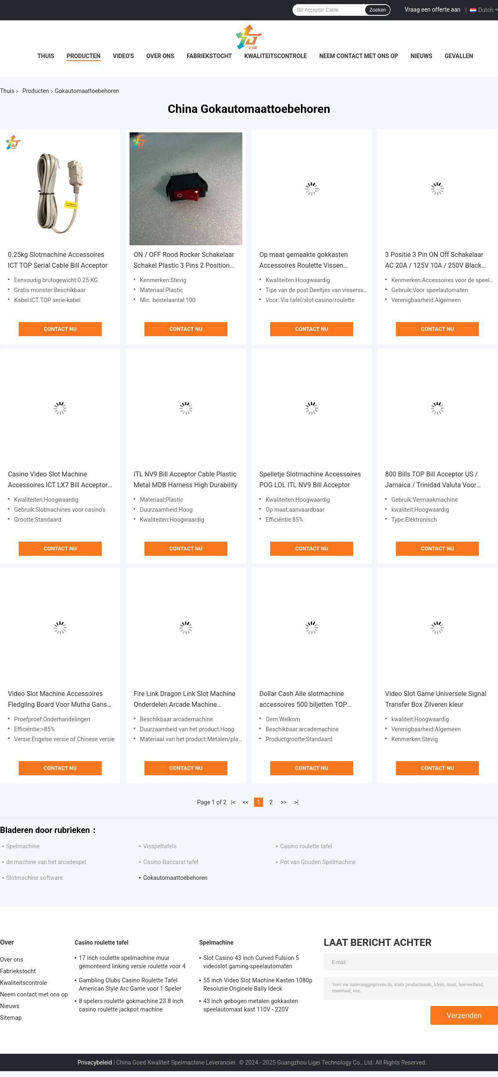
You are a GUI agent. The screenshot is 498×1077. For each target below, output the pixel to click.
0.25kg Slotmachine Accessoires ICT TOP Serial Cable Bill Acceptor (57, 260)
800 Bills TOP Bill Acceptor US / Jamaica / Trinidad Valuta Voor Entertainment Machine (431, 480)
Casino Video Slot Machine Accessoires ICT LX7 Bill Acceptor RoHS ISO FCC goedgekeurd (57, 480)
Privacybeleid (95, 1062)
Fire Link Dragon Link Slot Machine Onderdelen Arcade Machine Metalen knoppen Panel (184, 700)
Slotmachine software (34, 877)
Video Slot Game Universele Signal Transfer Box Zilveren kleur (435, 699)
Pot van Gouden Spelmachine (318, 862)
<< (246, 802)
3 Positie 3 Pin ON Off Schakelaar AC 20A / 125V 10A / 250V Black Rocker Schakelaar (434, 261)
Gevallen (459, 56)
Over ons (160, 56)
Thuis (45, 56)
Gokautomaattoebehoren (175, 877)
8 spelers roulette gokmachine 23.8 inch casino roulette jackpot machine (131, 1005)
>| (296, 802)
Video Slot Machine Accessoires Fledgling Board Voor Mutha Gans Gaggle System (57, 700)
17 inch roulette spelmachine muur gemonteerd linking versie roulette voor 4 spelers (132, 963)
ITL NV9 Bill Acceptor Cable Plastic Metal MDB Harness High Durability (185, 479)
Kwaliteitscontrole (275, 56)
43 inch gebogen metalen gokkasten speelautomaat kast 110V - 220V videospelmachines (250, 1006)
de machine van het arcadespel (46, 862)
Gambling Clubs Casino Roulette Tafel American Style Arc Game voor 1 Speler (130, 984)
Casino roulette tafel (306, 846)
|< (233, 802)
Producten (83, 56)
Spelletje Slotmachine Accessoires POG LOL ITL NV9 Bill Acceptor (310, 479)
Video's (123, 56)
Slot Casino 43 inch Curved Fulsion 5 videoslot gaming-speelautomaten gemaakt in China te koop (251, 963)
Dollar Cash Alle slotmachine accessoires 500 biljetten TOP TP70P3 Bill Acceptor (303, 700)
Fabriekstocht (209, 56)
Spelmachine (23, 846)
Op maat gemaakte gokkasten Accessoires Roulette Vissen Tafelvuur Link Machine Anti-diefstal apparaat (303, 261)
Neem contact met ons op (358, 56)
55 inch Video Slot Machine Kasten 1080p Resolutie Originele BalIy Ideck (257, 984)
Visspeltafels (159, 846)
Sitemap (11, 1017)
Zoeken (377, 10)
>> (284, 802)
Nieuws (421, 56)
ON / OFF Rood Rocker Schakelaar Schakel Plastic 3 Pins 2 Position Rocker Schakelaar (184, 261)
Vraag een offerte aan (432, 9)
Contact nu (60, 329)
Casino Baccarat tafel (170, 862)
